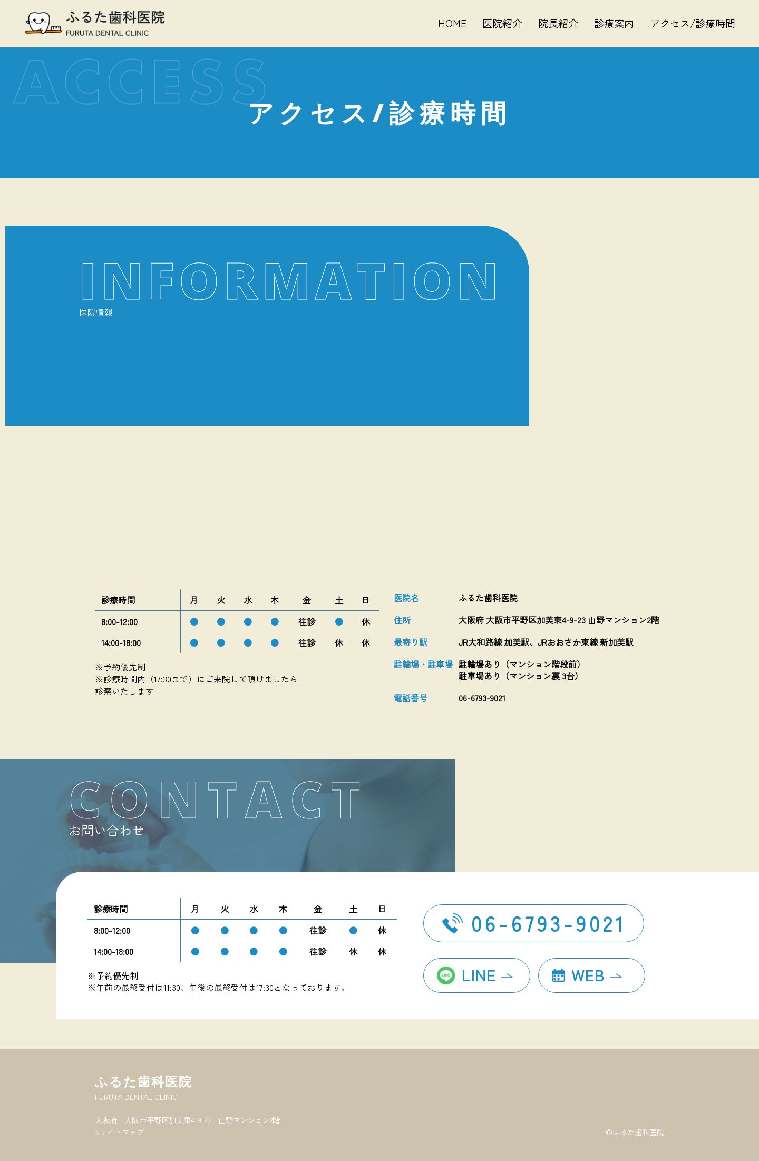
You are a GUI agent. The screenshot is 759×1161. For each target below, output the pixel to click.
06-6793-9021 (549, 923)
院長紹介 (558, 23)
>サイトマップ (119, 1131)
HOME (452, 23)
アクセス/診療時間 (692, 23)
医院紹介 (502, 23)
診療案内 (614, 23)
